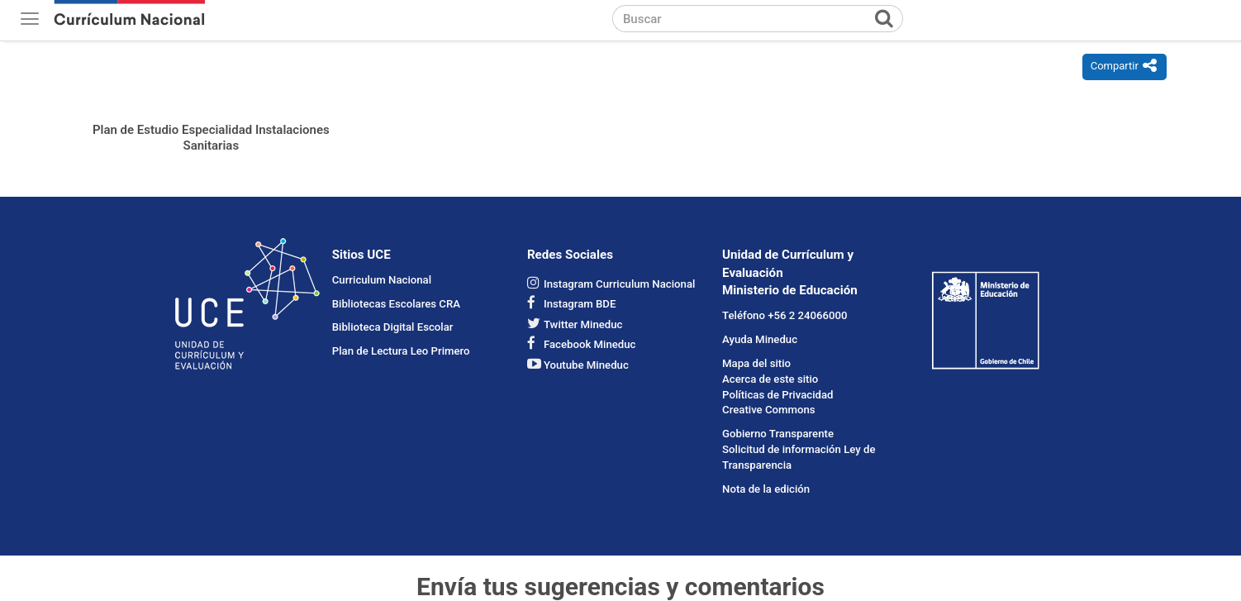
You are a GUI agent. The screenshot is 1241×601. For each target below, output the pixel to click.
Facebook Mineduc (590, 344)
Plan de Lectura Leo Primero (401, 351)
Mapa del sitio (756, 363)
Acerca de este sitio (770, 379)
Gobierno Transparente (778, 433)
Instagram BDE (580, 304)
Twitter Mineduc (583, 324)
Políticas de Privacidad (777, 395)
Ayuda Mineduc (759, 339)
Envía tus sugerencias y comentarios (620, 586)
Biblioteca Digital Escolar (393, 327)
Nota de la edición (766, 489)
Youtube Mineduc (586, 365)
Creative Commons (768, 409)
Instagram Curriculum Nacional (619, 284)
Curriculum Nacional (381, 280)
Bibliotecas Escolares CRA (396, 304)
